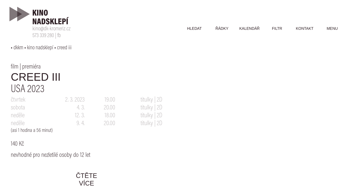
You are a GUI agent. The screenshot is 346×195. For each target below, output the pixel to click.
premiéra (31, 67)
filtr (277, 28)
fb (59, 36)
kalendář (249, 28)
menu (332, 28)
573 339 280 (43, 36)
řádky (221, 28)
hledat (194, 28)
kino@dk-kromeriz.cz (51, 29)
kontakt (304, 28)
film (14, 67)
